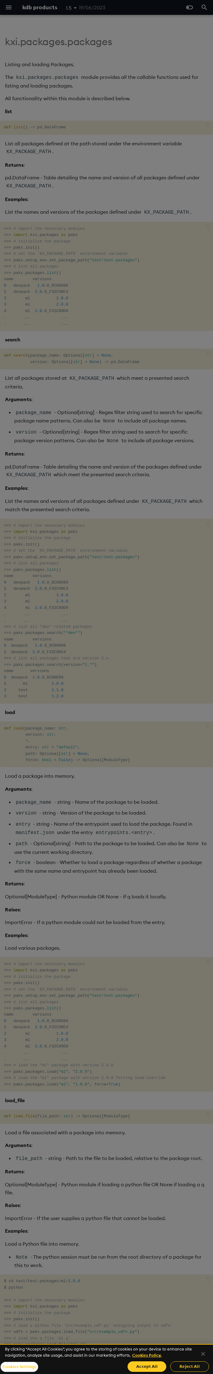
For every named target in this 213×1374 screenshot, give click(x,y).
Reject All (189, 1366)
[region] (106, 1359)
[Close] (203, 1354)
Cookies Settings (19, 1366)
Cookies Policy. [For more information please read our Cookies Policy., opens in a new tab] (147, 1355)
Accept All (146, 1366)
